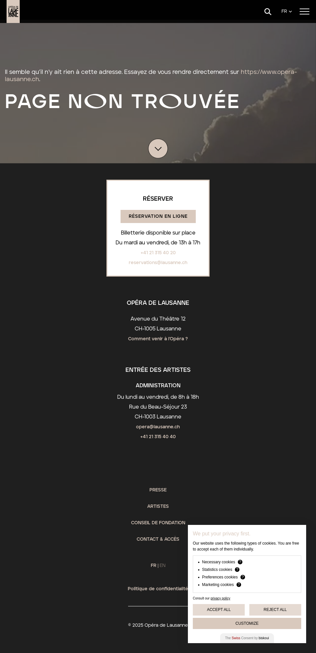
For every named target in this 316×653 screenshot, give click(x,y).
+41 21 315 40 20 (158, 253)
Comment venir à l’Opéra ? (158, 339)
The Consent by (247, 638)
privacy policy (220, 598)
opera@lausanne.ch (158, 427)
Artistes (158, 506)
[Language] (287, 11)
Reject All (275, 609)
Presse (158, 490)
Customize (247, 623)
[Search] (268, 12)
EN (163, 565)
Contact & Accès (158, 539)
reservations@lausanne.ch (158, 262)
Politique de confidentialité (158, 589)
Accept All (219, 609)
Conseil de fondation (158, 523)
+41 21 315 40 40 (158, 437)
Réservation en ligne (158, 216)
